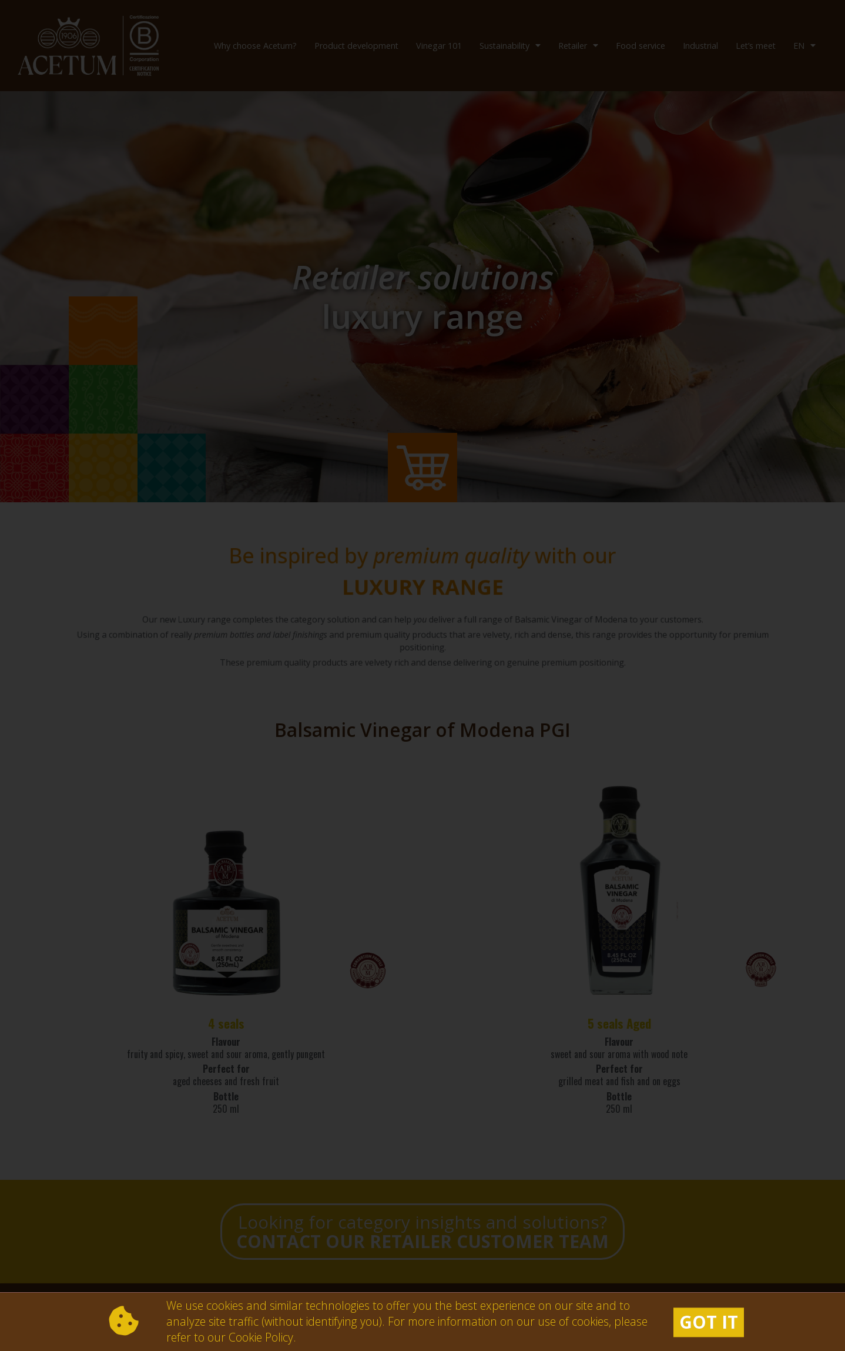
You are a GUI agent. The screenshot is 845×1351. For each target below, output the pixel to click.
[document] (422, 675)
